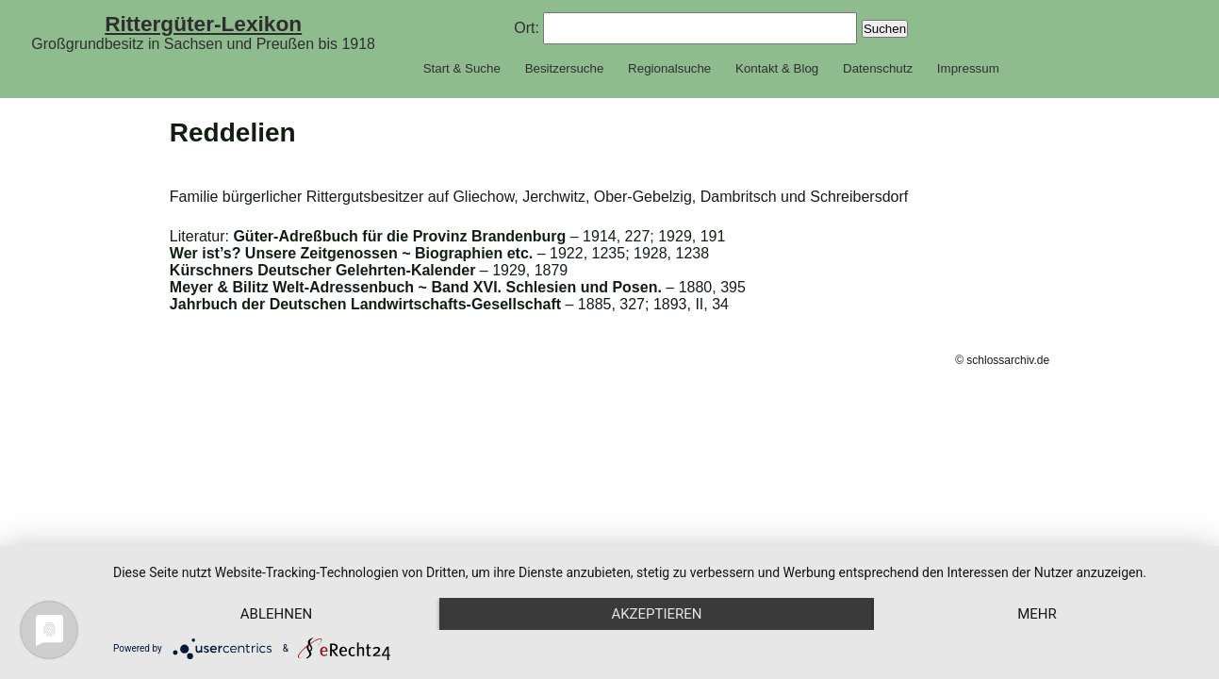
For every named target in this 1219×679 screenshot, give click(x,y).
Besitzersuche (564, 68)
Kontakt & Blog (776, 68)
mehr (1037, 613)
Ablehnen (276, 613)
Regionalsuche (669, 68)
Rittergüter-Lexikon (203, 23)
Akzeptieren (656, 613)
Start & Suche (462, 68)
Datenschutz (878, 68)
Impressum (968, 68)
